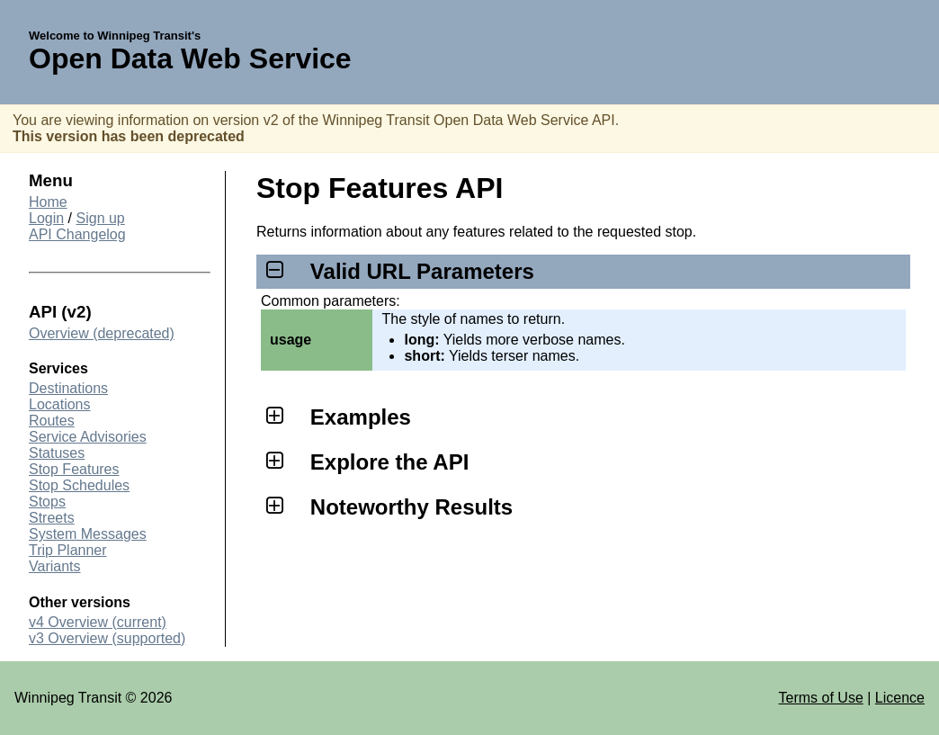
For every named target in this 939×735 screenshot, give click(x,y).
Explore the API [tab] (365, 462)
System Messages (88, 534)
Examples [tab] (336, 417)
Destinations (68, 388)
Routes (52, 420)
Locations (60, 404)
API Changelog (77, 234)
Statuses (57, 453)
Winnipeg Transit (67, 697)
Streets (52, 517)
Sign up (100, 218)
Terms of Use (821, 697)
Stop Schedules (79, 485)
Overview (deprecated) (101, 333)
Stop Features (74, 469)
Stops (47, 501)
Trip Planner (68, 550)
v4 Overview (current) (97, 622)
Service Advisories (88, 436)
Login (46, 218)
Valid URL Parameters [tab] (397, 271)
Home (48, 202)
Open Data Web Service (190, 58)
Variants (55, 566)
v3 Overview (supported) (107, 638)
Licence (900, 697)
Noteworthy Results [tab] (387, 507)
